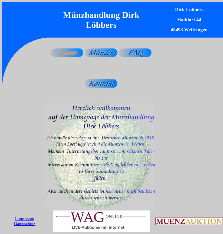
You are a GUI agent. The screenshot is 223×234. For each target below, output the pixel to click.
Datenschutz (24, 223)
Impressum (24, 218)
